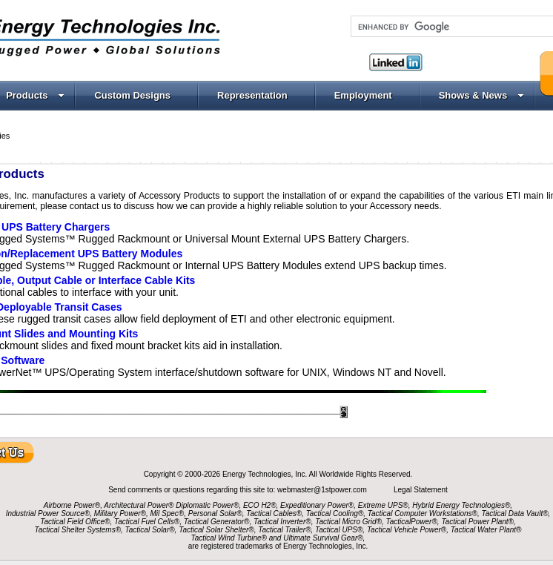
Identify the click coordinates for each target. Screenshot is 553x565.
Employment (363, 95)
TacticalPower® (411, 522)
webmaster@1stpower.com (323, 490)
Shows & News (481, 95)
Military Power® (120, 513)
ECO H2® (259, 505)
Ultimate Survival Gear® (322, 538)
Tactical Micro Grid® (348, 522)
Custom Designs (132, 95)
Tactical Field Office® (75, 522)
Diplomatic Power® (207, 505)
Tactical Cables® (274, 513)
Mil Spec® (167, 513)
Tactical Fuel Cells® (146, 522)
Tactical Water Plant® (486, 530)
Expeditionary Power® (317, 505)
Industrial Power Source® (48, 513)
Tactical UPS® (338, 530)
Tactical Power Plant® (477, 522)
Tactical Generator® (217, 522)
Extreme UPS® (383, 505)
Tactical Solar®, (151, 530)
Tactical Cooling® (335, 513)
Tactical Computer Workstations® (422, 513)
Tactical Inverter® (282, 522)
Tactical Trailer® (284, 530)
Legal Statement (421, 490)
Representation (252, 95)
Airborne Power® (72, 505)
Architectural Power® (138, 505)
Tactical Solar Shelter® (216, 530)
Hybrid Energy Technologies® (461, 505)
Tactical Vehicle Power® (406, 530)
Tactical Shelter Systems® (78, 530)
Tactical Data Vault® (515, 513)
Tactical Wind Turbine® (229, 538)
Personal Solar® (215, 513)
